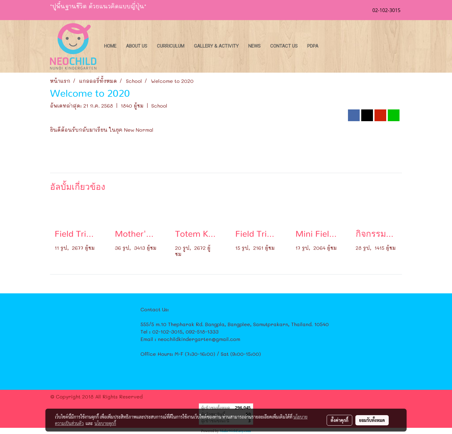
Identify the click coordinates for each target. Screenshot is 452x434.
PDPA (312, 46)
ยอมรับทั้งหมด (372, 420)
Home (110, 46)
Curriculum (170, 46)
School (159, 105)
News (254, 46)
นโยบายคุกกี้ (105, 423)
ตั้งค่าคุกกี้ (339, 420)
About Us (136, 46)
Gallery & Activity (216, 46)
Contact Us (284, 46)
